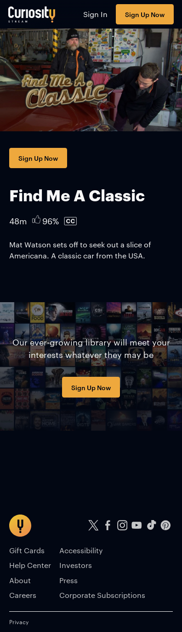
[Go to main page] (32, 14)
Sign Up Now (145, 14)
